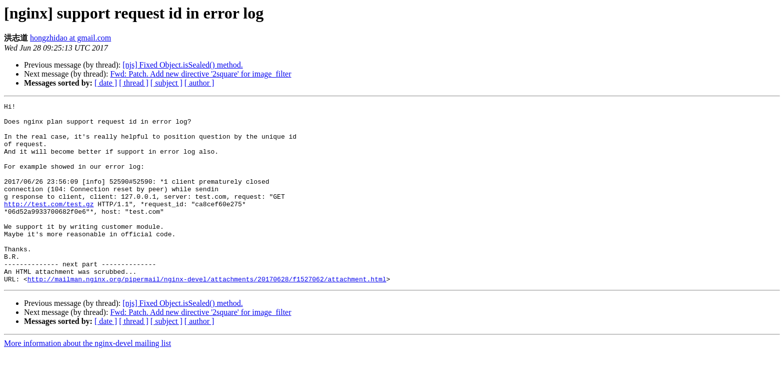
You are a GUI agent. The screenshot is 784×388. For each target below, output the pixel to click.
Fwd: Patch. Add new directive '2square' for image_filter (200, 74)
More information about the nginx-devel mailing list (87, 379)
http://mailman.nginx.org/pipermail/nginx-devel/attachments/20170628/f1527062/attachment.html (207, 314)
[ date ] (105, 83)
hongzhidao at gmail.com (70, 38)
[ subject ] (166, 83)
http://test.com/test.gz (49, 224)
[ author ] (199, 83)
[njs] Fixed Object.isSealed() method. (182, 65)
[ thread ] (133, 83)
